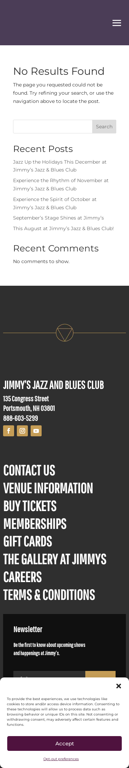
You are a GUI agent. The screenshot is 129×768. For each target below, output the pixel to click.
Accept (64, 743)
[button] (118, 686)
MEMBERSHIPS (34, 523)
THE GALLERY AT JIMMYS (54, 559)
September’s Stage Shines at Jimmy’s (58, 218)
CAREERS (22, 576)
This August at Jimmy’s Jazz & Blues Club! (63, 228)
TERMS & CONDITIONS (49, 594)
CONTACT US (29, 470)
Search (104, 126)
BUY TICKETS (29, 505)
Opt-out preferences (61, 759)
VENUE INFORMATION (48, 488)
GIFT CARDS (27, 541)
